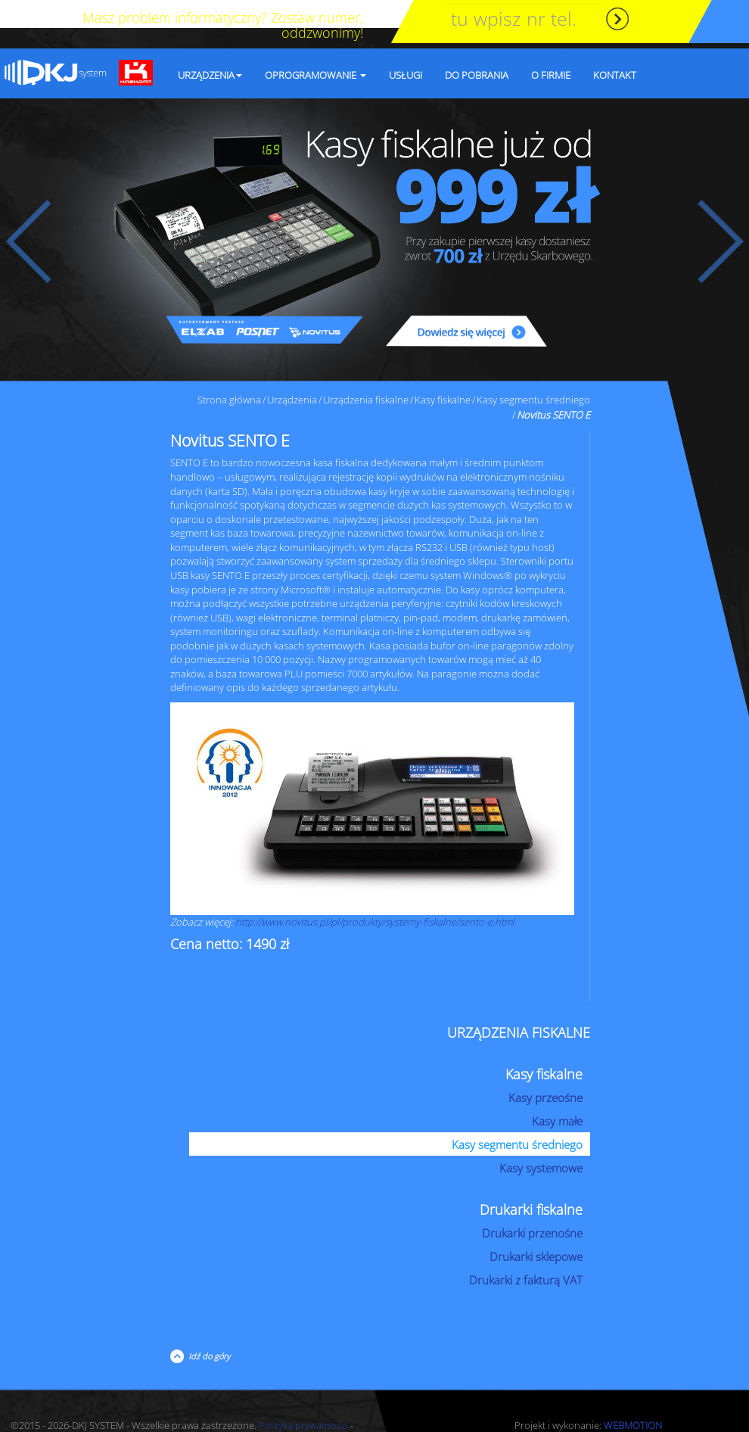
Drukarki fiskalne (531, 1181)
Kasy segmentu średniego (533, 371)
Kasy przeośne (545, 1069)
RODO (182, 1411)
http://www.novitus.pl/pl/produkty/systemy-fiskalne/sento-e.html (374, 894)
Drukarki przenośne (532, 1205)
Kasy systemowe (541, 1139)
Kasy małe (557, 1092)
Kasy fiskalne (443, 371)
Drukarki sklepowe (536, 1228)
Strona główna (229, 371)
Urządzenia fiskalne (366, 371)
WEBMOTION (633, 1397)
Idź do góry (207, 1328)
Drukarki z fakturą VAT (526, 1251)
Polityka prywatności (303, 1397)
